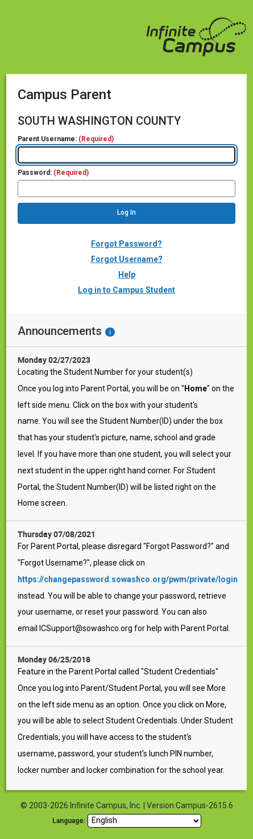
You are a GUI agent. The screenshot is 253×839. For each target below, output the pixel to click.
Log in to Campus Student (126, 290)
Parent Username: (66, 139)
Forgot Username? (127, 259)
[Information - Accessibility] (110, 332)
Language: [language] (68, 820)
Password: (53, 173)
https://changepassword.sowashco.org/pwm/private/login (128, 579)
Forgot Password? (126, 244)
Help (126, 275)
